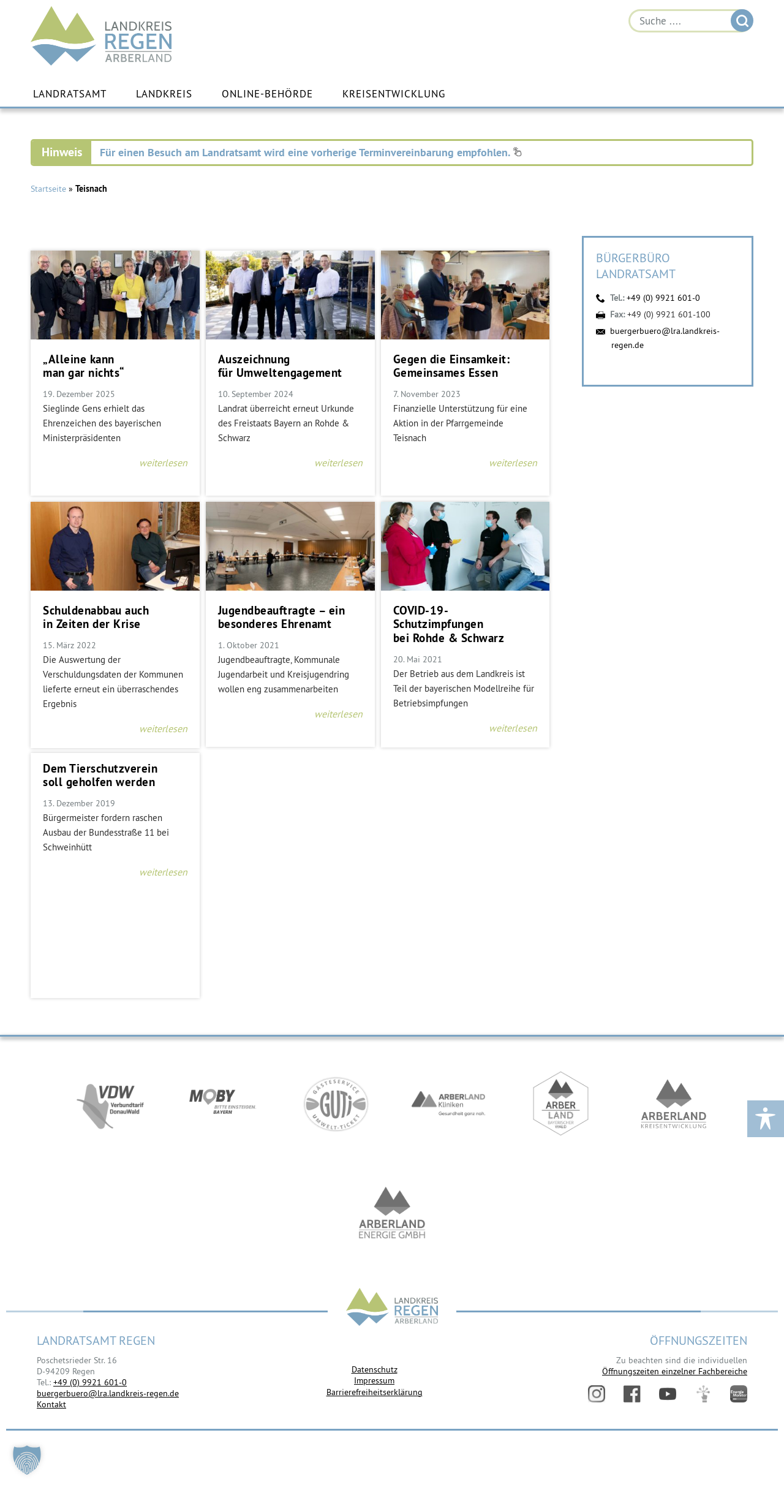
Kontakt (51, 1404)
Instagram (596, 1393)
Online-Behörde (267, 93)
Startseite (48, 188)
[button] (27, 1460)
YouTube (667, 1393)
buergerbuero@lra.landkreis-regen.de (108, 1393)
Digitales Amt (703, 1393)
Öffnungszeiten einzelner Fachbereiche (674, 1371)
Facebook (632, 1393)
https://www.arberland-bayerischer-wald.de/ (561, 1104)
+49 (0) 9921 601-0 (663, 297)
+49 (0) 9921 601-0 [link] (90, 1382)
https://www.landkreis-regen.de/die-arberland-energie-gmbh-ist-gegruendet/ (392, 1214)
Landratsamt (70, 93)
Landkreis (164, 93)
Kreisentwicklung (393, 93)
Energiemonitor (738, 1393)
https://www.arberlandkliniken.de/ (448, 1104)
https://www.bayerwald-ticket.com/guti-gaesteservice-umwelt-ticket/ (335, 1104)
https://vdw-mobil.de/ (110, 1104)
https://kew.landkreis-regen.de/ (673, 1104)
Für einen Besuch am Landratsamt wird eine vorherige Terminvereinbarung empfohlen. (311, 152)
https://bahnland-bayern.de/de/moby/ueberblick (223, 1104)
